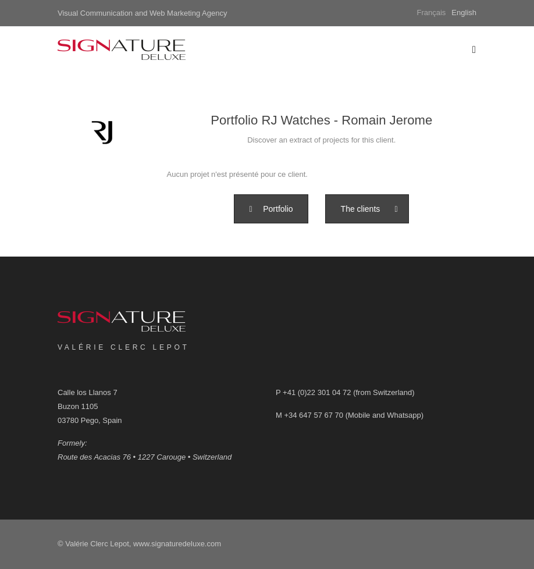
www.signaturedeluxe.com (177, 543)
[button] (271, 208)
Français (431, 12)
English (463, 12)
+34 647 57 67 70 (313, 415)
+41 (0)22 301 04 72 (317, 392)
